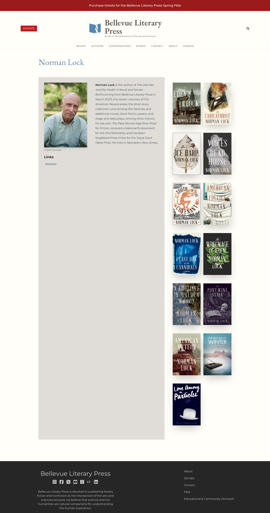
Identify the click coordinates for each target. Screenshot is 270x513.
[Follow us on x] (68, 482)
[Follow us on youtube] (75, 482)
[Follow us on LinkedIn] (96, 482)
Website (51, 164)
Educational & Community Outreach (209, 498)
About (188, 471)
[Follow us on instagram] (55, 482)
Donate (29, 28)
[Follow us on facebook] (62, 482)
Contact (189, 485)
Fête (187, 492)
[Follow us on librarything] (89, 482)
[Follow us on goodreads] (82, 482)
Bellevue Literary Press (75, 473)
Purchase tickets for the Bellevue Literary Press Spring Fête (135, 5)
